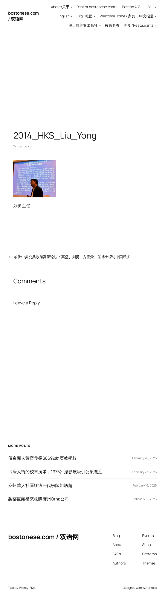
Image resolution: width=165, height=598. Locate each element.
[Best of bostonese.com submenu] (117, 7)
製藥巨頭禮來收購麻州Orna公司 (38, 499)
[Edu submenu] (155, 7)
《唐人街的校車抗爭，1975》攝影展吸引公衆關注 (55, 471)
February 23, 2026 (144, 472)
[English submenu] (71, 16)
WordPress (149, 588)
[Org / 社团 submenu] (94, 16)
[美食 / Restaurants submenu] (155, 25)
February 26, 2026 (144, 458)
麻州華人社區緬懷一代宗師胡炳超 (40, 485)
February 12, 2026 (145, 499)
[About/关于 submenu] (71, 7)
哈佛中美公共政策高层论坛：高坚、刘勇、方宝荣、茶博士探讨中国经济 (72, 256)
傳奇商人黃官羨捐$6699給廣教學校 (42, 458)
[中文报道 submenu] (155, 16)
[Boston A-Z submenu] (142, 7)
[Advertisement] (82, 77)
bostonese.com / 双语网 (43, 536)
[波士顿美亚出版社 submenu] (100, 25)
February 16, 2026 (145, 485)
